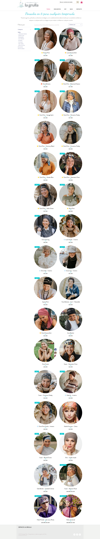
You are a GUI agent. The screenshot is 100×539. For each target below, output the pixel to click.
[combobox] (75, 24)
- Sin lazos (20, 40)
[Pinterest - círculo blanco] (80, 535)
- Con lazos (20, 42)
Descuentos (20, 47)
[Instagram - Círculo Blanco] (74, 535)
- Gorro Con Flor (21, 45)
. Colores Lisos (21, 35)
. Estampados (21, 37)
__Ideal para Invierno (22, 33)
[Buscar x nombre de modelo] (66, 2)
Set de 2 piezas (21, 48)
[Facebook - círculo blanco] (77, 535)
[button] (82, 2)
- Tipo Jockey (20, 43)
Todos (19, 32)
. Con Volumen (21, 38)
